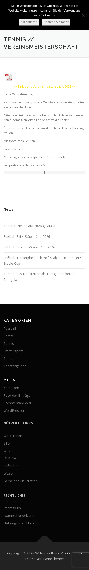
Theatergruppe (15, 366)
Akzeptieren (29, 22)
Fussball (10, 328)
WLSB (8, 473)
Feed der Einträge (17, 395)
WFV (7, 451)
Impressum (12, 508)
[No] (83, 15)
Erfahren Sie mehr (56, 22)
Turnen (9, 358)
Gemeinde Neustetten (20, 481)
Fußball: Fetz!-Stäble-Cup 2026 (27, 236)
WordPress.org (15, 410)
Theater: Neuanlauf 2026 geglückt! (30, 226)
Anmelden (11, 388)
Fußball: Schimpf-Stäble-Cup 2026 (29, 247)
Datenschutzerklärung (20, 515)
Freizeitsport (13, 351)
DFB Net (10, 458)
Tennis (9, 343)
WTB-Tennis (13, 436)
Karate (9, 336)
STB (7, 443)
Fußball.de (11, 466)
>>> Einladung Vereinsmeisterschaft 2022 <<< (44, 86)
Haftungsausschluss (19, 523)
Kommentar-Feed (17, 403)
